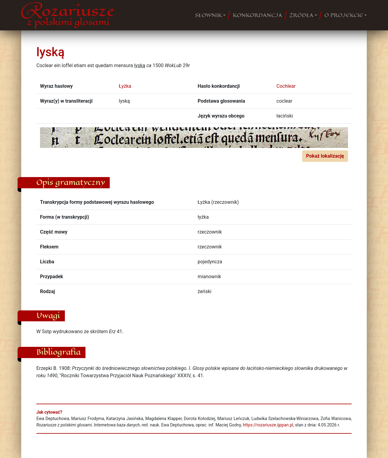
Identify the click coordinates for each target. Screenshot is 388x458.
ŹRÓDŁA (301, 15)
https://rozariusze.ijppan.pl (268, 424)
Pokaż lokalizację (325, 156)
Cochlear (286, 86)
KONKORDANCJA (257, 15)
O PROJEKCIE (343, 15)
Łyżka (125, 86)
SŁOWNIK (208, 15)
